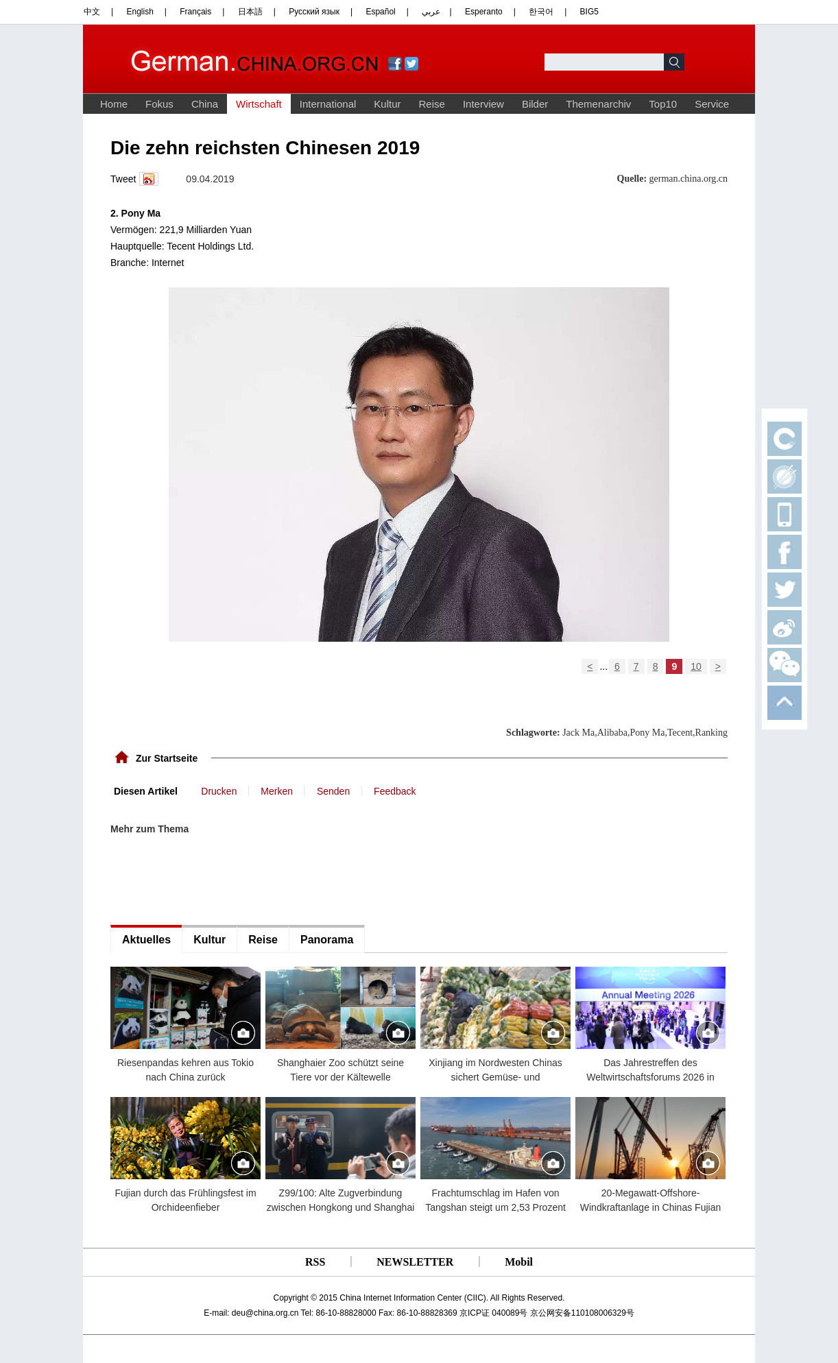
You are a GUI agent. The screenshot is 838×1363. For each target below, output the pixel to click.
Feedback (395, 791)
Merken (277, 791)
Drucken (219, 791)
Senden (333, 791)
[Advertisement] (213, 880)
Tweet (123, 178)
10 (696, 666)
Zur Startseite (166, 758)
